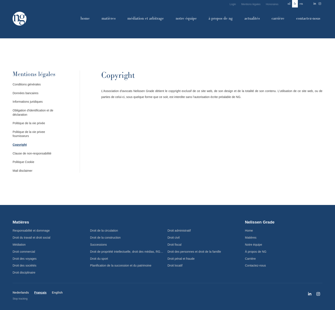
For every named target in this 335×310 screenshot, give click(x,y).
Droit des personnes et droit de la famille (194, 251)
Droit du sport (99, 258)
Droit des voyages (25, 258)
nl (289, 3)
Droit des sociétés (24, 265)
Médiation (19, 244)
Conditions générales (27, 84)
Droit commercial (24, 251)
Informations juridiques (28, 101)
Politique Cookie (23, 162)
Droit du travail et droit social (31, 237)
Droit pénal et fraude (181, 258)
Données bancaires (25, 93)
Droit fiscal (174, 244)
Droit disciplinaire (24, 272)
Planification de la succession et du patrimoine (120, 265)
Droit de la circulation (104, 230)
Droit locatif (175, 265)
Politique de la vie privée (29, 123)
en (301, 3)
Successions (98, 244)
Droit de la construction (105, 237)
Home (85, 18)
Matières (108, 18)
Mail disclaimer (22, 170)
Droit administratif (179, 230)
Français (40, 292)
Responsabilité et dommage (31, 230)
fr (295, 3)
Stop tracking (20, 298)
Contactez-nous (308, 18)
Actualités (252, 18)
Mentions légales (250, 4)
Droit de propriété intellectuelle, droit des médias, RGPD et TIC (128, 251)
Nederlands (21, 292)
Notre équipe (186, 18)
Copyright (20, 144)
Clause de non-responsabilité (32, 153)
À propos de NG (221, 18)
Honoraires (272, 4)
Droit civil (174, 237)
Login (233, 4)
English (57, 292)
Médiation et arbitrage (145, 18)
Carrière (278, 18)
